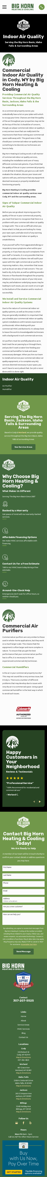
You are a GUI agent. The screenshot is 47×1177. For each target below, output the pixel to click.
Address (6, 899)
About (23, 1020)
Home (23, 1016)
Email (5, 891)
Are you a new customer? (13, 907)
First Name (7, 867)
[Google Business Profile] (16, 1123)
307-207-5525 (23, 1000)
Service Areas (23, 1025)
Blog (23, 1033)
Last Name (7, 875)
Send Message (23, 951)
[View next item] (40, 802)
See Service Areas (23, 447)
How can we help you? (12, 914)
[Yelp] (30, 1123)
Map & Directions (23, 1057)
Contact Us (23, 1037)
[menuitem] (23, 386)
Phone (5, 883)
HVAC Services (23, 1029)
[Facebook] (23, 1123)
